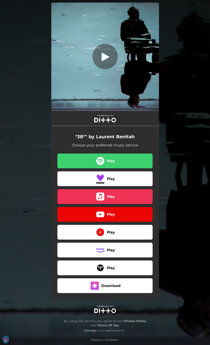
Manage (90, 330)
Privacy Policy (135, 321)
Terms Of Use (108, 325)
